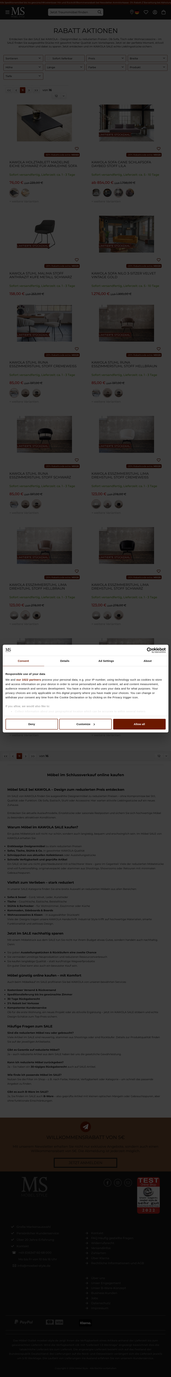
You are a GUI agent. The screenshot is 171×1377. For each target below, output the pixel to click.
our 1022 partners (28, 679)
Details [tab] (64, 660)
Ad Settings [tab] (106, 660)
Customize (85, 724)
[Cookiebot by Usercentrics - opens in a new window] (149, 650)
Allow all (139, 724)
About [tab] (148, 660)
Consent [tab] (23, 660)
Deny (31, 724)
